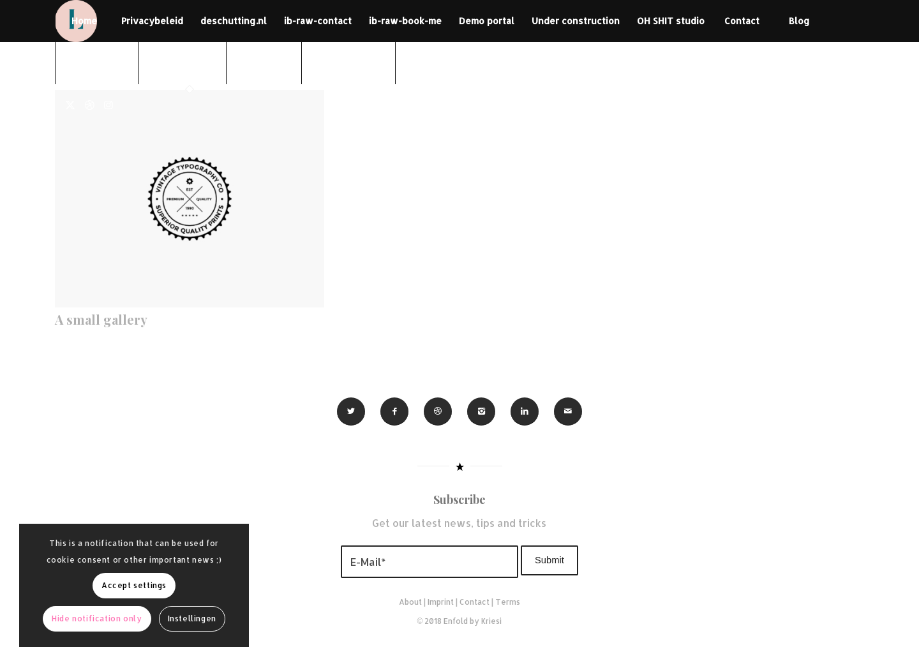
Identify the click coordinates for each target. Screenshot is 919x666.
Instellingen (192, 618)
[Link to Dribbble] (89, 104)
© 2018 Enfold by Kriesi (459, 621)
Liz (424, 62)
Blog (799, 20)
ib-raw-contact (318, 20)
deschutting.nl (233, 20)
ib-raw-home (264, 62)
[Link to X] (70, 104)
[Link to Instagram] (108, 104)
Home (84, 20)
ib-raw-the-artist (348, 62)
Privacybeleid (152, 20)
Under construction (576, 20)
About (410, 602)
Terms (507, 602)
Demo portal (486, 20)
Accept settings (134, 585)
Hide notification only (97, 618)
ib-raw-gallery (97, 62)
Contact (741, 20)
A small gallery (101, 319)
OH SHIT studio (671, 20)
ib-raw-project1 (182, 62)
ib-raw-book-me (405, 20)
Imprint (441, 602)
